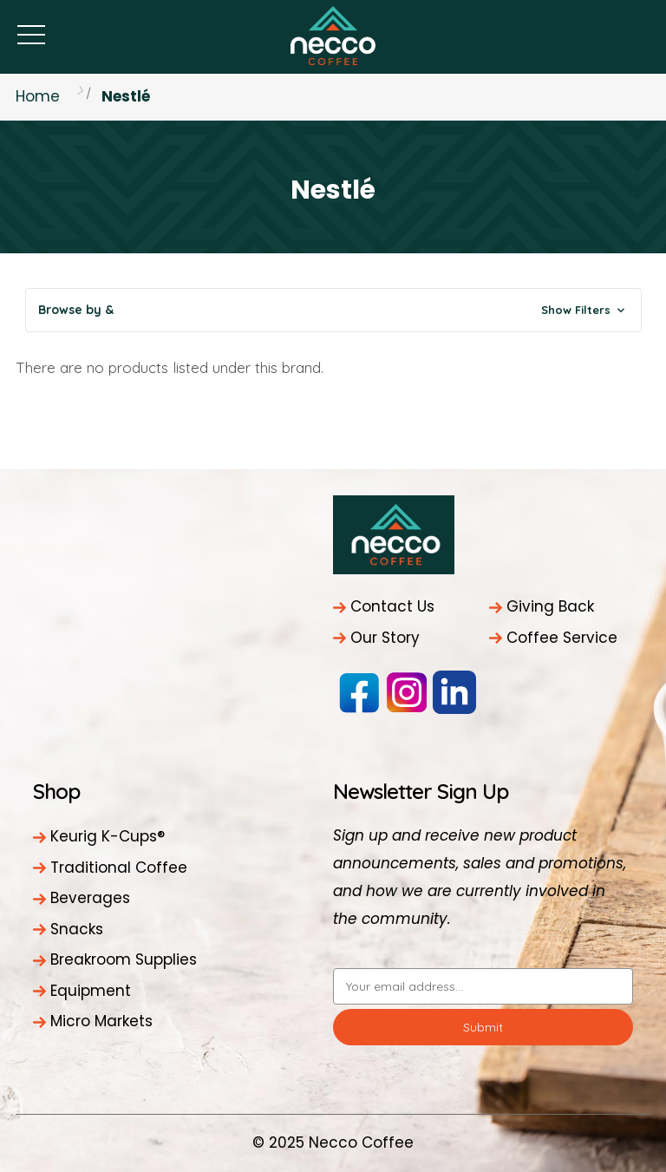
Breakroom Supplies (123, 959)
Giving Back (550, 606)
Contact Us (392, 606)
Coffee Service (561, 637)
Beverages (90, 897)
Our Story (385, 637)
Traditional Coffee (118, 867)
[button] (333, 310)
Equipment (90, 990)
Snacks (76, 929)
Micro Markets (101, 1021)
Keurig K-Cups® (107, 836)
